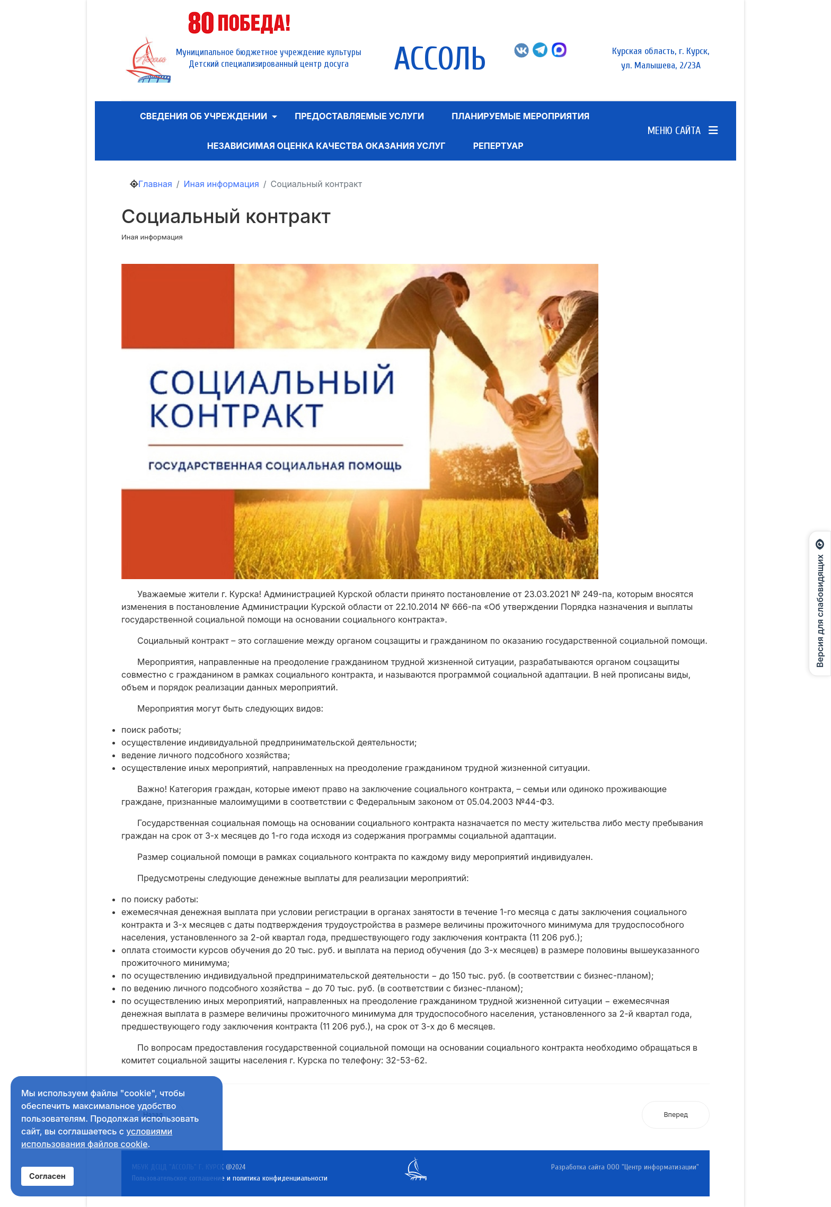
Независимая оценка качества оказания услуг (326, 145)
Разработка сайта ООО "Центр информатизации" (625, 1167)
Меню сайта (683, 131)
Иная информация (152, 237)
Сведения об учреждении (203, 116)
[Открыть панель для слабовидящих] (820, 603)
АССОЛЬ (440, 59)
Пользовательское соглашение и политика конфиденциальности (230, 1178)
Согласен (47, 1176)
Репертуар (498, 145)
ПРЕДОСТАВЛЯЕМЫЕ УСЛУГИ (359, 116)
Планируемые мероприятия (520, 116)
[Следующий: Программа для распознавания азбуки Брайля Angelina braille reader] (676, 1115)
